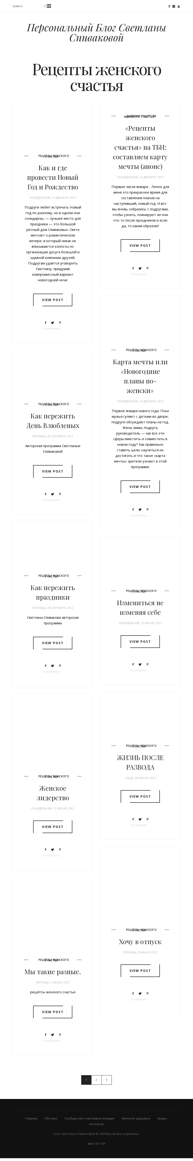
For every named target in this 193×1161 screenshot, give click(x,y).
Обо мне (51, 1121)
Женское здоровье (136, 1121)
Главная (31, 1121)
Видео (162, 1121)
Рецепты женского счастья (54, 159)
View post (53, 302)
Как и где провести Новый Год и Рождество (52, 179)
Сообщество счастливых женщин (89, 1121)
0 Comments (51, 331)
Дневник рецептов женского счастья (140, 119)
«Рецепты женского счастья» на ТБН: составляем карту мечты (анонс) (140, 148)
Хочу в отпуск (140, 943)
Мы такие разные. (53, 973)
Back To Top (96, 1146)
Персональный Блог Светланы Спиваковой (96, 33)
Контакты (96, 1127)
